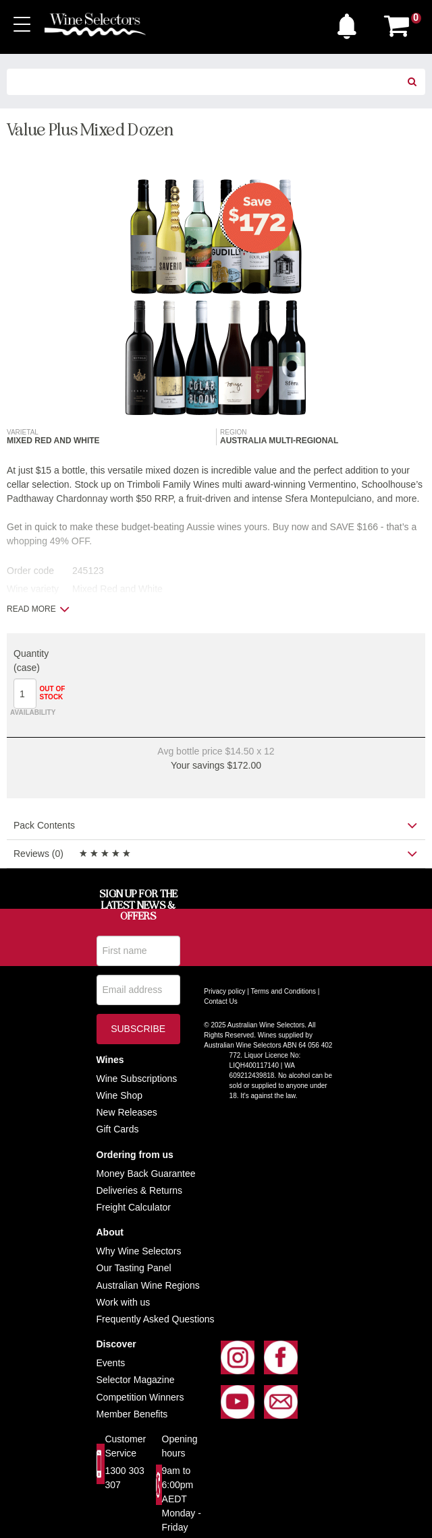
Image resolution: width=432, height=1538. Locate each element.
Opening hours (180, 1446)
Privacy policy (224, 991)
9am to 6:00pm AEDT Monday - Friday (181, 1499)
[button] (350, 23)
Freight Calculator (134, 1207)
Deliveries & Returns (140, 1190)
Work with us (124, 1302)
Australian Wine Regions (148, 1285)
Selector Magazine (136, 1379)
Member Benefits (132, 1414)
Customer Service (125, 1446)
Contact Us (220, 1001)
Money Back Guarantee (146, 1173)
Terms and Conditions (283, 991)
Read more (38, 609)
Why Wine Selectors (139, 1251)
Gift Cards (118, 1129)
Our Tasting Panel (134, 1267)
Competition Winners (140, 1397)
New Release (125, 1112)
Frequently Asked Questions (156, 1319)
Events (111, 1362)
